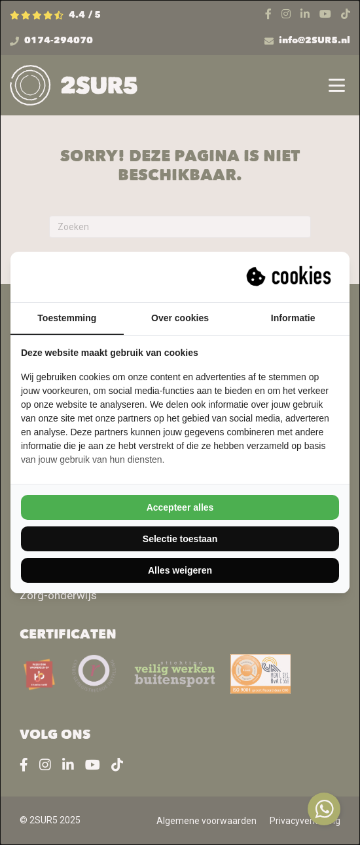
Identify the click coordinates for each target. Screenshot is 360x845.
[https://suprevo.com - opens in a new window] (290, 276)
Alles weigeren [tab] (180, 570)
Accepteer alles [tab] (180, 507)
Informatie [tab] (293, 318)
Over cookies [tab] (180, 318)
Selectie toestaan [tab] (180, 539)
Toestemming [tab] (66, 318)
